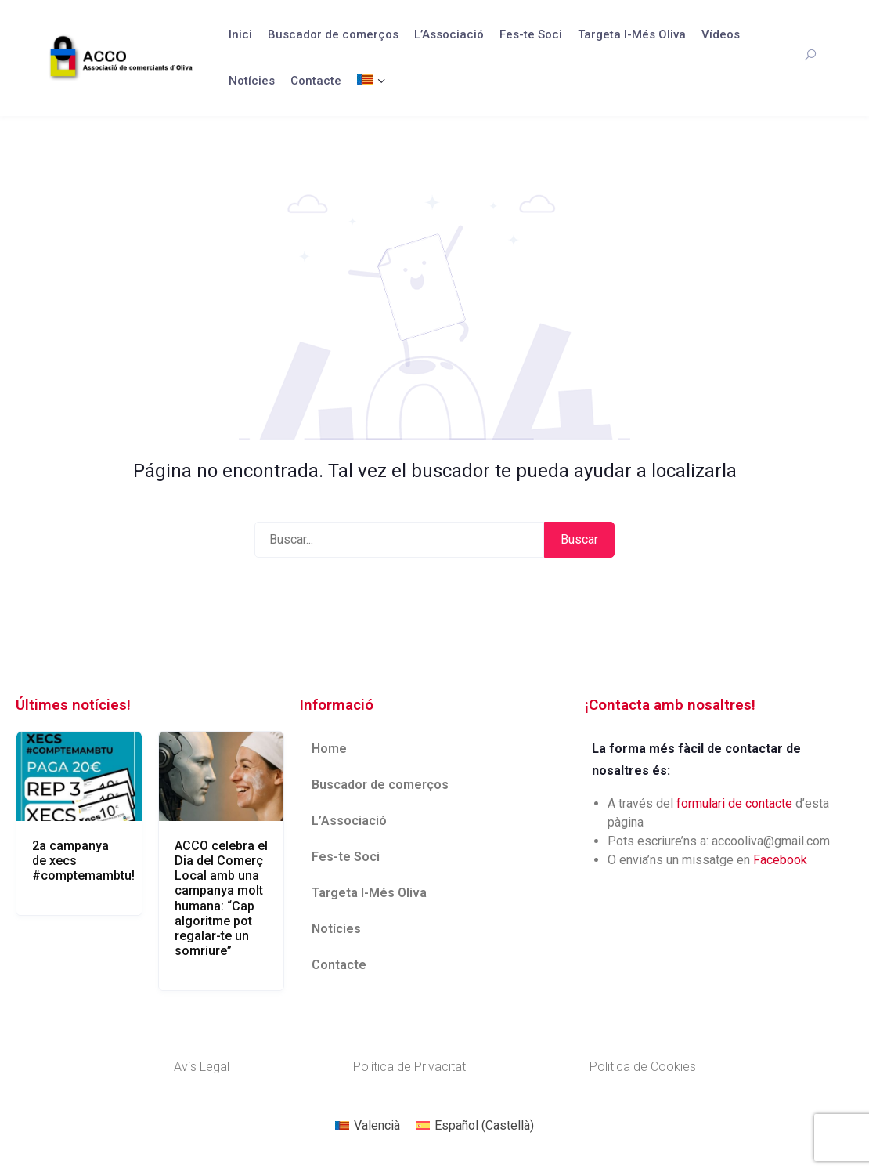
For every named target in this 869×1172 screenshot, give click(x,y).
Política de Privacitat (409, 1066)
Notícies (252, 81)
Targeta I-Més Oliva (632, 34)
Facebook (780, 859)
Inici (240, 34)
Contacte (315, 81)
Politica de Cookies (643, 1066)
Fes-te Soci (530, 34)
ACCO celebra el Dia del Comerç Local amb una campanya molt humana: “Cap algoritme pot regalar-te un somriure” (221, 898)
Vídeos (720, 34)
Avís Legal (201, 1066)
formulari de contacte (734, 803)
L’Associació (449, 34)
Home (329, 748)
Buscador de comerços (333, 34)
